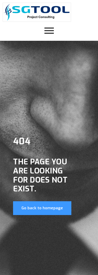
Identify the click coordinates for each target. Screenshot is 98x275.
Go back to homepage (42, 208)
